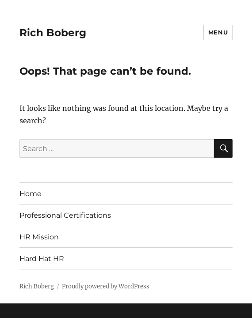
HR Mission (39, 237)
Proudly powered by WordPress (105, 286)
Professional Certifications (65, 215)
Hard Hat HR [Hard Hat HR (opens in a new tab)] (41, 258)
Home (30, 193)
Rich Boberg (52, 32)
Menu (218, 32)
